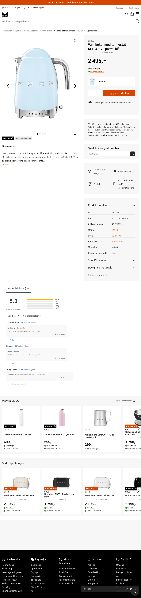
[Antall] (95, 93)
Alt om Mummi (38, 583)
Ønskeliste (36, 579)
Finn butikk (120, 8)
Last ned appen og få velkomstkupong (126, 184)
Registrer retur (9, 579)
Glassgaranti (65, 576)
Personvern (122, 587)
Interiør (91, 576)
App (118, 576)
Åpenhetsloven (123, 590)
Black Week (36, 587)
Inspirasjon (36, 564)
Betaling (6, 587)
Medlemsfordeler (67, 568)
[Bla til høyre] (74, 86)
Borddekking (94, 572)
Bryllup (34, 572)
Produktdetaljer (97, 205)
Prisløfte (97, 184)
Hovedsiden (7, 31)
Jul (32, 590)
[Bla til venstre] (7, 86)
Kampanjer (93, 583)
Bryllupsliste (37, 576)
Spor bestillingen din (12, 590)
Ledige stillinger (124, 572)
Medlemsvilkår (66, 583)
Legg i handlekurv (119, 93)
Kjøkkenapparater (31, 31)
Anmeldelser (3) (18, 288)
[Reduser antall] (90, 93)
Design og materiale (100, 267)
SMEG (91, 40)
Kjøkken (17, 31)
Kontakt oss (8, 564)
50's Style (116, 235)
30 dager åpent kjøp (11, 7)
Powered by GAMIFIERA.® (16, 384)
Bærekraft (121, 568)
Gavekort (92, 568)
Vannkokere (47, 31)
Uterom (91, 579)
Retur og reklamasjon (12, 576)
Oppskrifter (36, 568)
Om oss (120, 564)
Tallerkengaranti (67, 579)
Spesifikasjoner (97, 260)
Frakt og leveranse (11, 583)
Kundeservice (134, 8)
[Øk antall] (99, 93)
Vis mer (5, 164)
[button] (75, 134)
